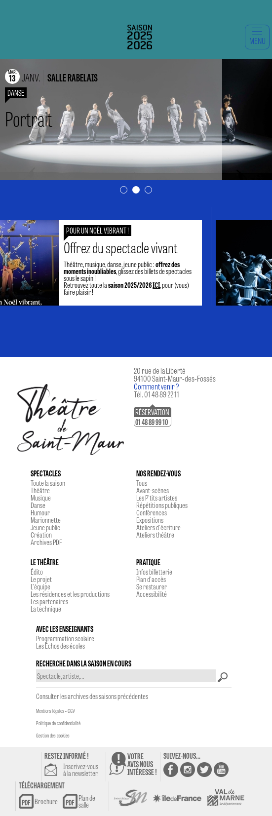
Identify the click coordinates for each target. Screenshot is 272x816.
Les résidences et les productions (70, 594)
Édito (37, 572)
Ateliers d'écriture (158, 527)
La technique (46, 609)
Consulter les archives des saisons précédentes (92, 696)
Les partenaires (49, 601)
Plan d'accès (151, 579)
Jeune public (45, 527)
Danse (38, 505)
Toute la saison (48, 483)
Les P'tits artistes (156, 498)
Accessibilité (151, 594)
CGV (71, 710)
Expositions (149, 520)
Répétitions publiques (162, 505)
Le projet (41, 579)
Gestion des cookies (53, 735)
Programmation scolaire (65, 638)
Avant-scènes (152, 490)
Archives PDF (46, 542)
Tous (141, 483)
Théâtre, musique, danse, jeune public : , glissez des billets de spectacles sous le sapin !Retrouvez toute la (133, 267)
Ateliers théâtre (155, 535)
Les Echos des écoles (60, 646)
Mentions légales (50, 710)
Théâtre (40, 490)
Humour (40, 512)
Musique (41, 498)
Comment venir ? (156, 386)
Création (41, 535)
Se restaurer (151, 586)
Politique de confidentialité (58, 723)
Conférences (151, 512)
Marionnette (46, 520)
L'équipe (40, 586)
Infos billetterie (154, 572)
